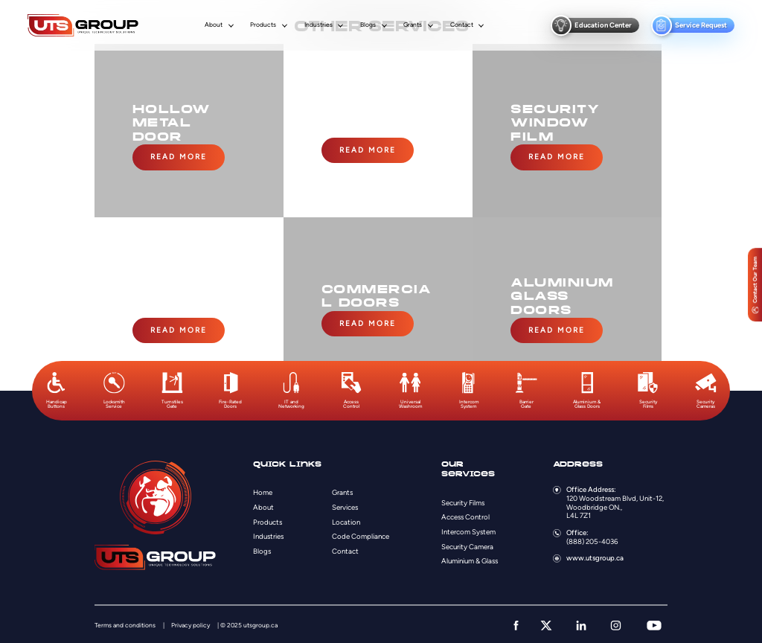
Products (263, 25)
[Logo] (83, 25)
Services (345, 505)
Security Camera (467, 544)
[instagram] (615, 623)
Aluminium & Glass (469, 558)
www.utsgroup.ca (595, 555)
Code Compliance (360, 534)
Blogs (368, 25)
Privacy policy (190, 623)
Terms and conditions (125, 623)
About (213, 25)
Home (262, 490)
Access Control (465, 515)
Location (346, 519)
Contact (461, 25)
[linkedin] (581, 623)
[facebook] (516, 623)
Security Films (462, 500)
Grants (412, 25)
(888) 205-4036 (592, 538)
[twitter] (546, 623)
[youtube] (654, 623)
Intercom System (468, 529)
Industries (318, 25)
